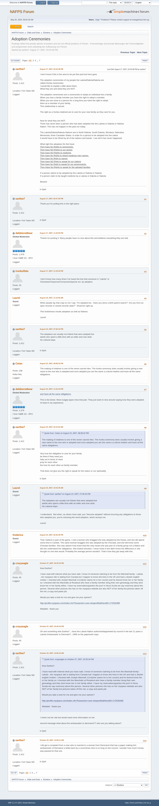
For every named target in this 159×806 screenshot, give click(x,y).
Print (145, 61)
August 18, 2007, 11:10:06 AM (51, 298)
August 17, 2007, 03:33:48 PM (51, 69)
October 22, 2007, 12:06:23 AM (52, 653)
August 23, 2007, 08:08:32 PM (51, 363)
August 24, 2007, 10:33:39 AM (51, 488)
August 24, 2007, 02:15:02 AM (51, 427)
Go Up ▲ (147, 803)
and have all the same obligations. (55, 394)
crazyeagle (22, 563)
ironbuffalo (22, 271)
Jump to (108, 785)
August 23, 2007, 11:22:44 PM (51, 389)
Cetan (19, 363)
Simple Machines (29, 803)
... (38, 60)
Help (126, 803)
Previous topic (127, 52)
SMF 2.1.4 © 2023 (15, 803)
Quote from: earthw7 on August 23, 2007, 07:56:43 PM (67, 494)
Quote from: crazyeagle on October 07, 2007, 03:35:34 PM (69, 659)
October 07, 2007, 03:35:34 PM (52, 563)
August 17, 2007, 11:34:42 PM (51, 271)
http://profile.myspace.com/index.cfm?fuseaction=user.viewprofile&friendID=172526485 (80, 603)
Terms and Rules (136, 803)
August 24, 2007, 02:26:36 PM (51, 535)
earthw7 (20, 69)
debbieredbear (24, 233)
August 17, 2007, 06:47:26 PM (51, 199)
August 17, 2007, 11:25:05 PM (51, 233)
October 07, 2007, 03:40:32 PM (52, 626)
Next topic (142, 52)
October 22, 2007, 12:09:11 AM (52, 740)
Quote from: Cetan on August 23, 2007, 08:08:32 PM (66, 433)
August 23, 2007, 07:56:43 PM (51, 329)
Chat (97, 20)
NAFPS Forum (22, 11)
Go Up (13, 773)
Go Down (15, 61)
